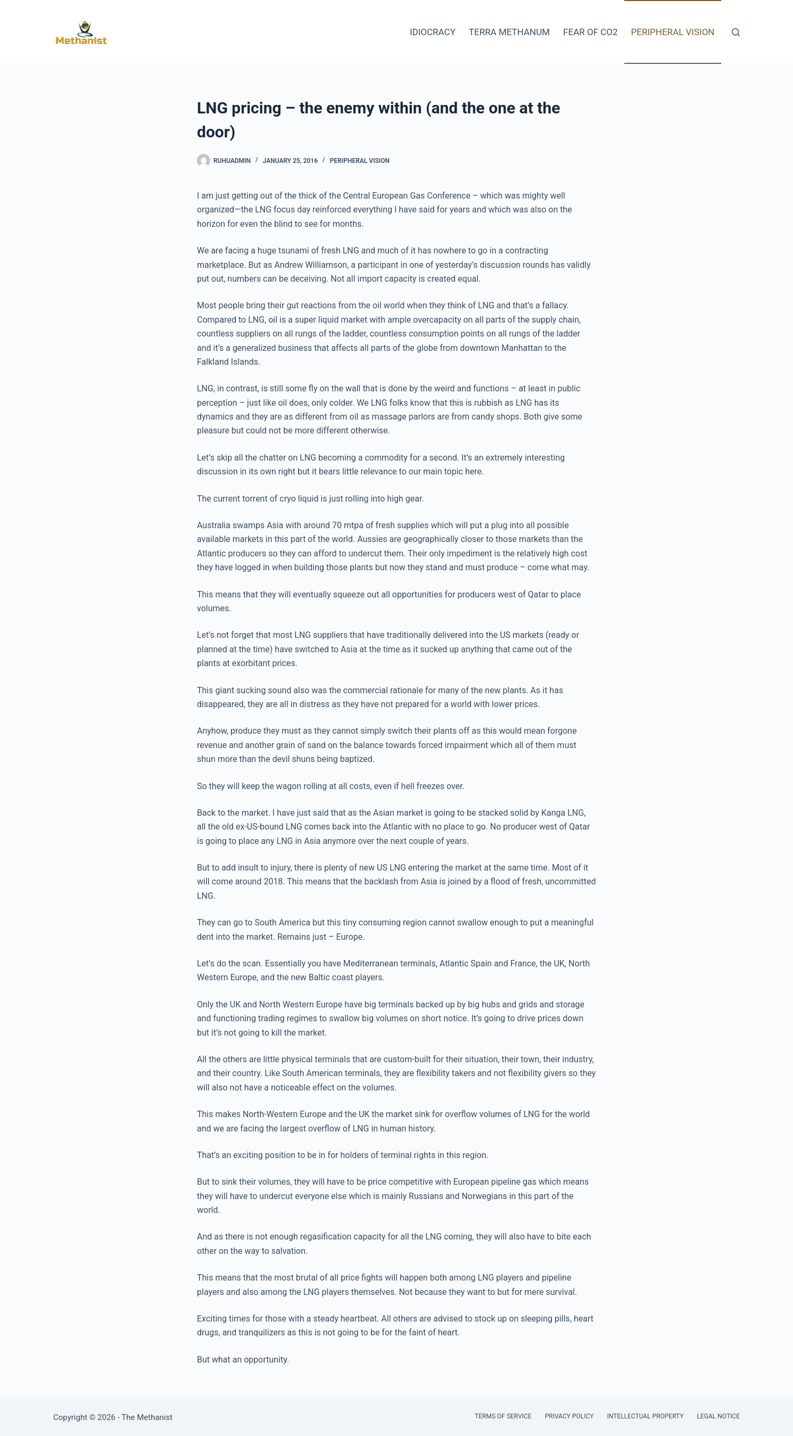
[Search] (736, 32)
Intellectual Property (645, 1416)
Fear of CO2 (590, 32)
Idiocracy (433, 32)
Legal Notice (718, 1416)
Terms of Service (503, 1416)
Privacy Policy (569, 1416)
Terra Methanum (509, 32)
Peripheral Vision (673, 32)
